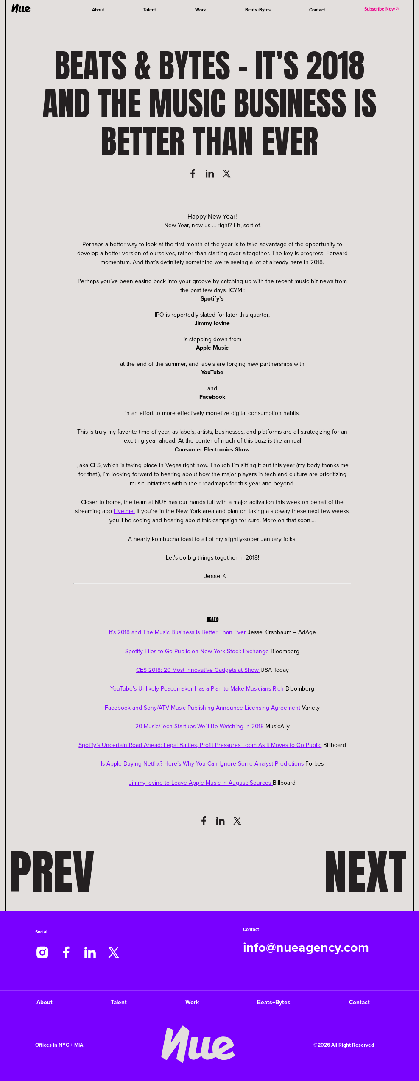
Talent (149, 9)
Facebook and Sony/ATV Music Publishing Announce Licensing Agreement (203, 707)
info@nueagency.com (306, 947)
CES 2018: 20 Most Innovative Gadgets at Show (198, 670)
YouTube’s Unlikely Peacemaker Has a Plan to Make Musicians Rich (197, 688)
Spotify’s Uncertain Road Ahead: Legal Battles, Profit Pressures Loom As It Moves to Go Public (199, 745)
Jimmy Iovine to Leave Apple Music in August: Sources (201, 782)
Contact (317, 9)
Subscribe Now (381, 9)
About (98, 9)
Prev (52, 871)
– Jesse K (212, 575)
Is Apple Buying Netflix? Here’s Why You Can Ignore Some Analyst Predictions (202, 763)
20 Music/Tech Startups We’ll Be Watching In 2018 (199, 726)
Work (200, 9)
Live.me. (124, 511)
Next (365, 871)
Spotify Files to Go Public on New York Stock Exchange (197, 651)
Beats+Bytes (258, 9)
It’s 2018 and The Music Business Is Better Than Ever (177, 632)
